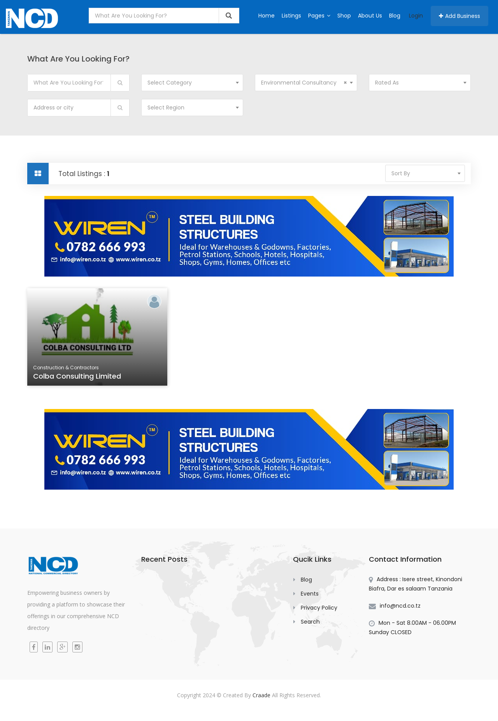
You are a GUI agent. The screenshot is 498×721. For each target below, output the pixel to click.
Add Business (459, 16)
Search (310, 622)
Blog (394, 15)
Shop (344, 15)
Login (416, 15)
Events (310, 594)
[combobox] (192, 82)
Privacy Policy (319, 608)
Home (266, 15)
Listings (291, 15)
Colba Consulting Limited (77, 377)
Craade (261, 695)
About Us (370, 15)
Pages (319, 15)
